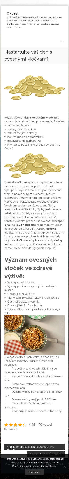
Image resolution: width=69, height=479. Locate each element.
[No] (64, 467)
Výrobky (12, 428)
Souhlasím (34, 472)
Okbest (13, 13)
